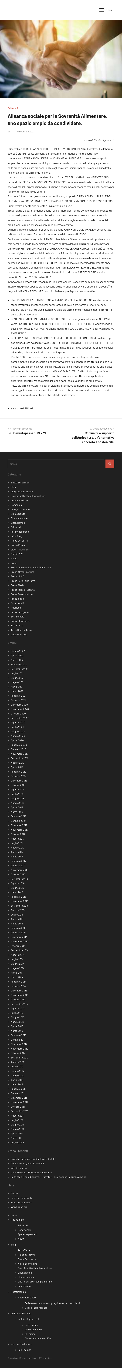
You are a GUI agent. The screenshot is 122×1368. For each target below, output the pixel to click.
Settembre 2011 (19, 1111)
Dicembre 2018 (19, 780)
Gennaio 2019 (18, 775)
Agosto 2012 (18, 1061)
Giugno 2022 (18, 650)
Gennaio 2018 (18, 820)
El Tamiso (30, 1333)
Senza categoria (20, 611)
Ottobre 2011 (18, 1106)
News (14, 558)
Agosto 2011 (17, 1115)
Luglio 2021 (17, 673)
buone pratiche (19, 500)
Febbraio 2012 (18, 1088)
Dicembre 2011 (19, 1097)
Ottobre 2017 (18, 834)
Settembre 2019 (19, 758)
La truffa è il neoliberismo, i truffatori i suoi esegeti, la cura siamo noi (49, 1176)
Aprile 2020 (17, 740)
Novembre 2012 (19, 1048)
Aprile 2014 (17, 972)
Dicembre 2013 (19, 990)
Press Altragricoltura (22, 571)
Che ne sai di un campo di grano (35, 1281)
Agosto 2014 (18, 954)
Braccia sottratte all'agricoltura (28, 495)
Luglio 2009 (17, 1142)
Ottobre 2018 (18, 784)
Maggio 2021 (17, 682)
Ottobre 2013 (18, 999)
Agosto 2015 (17, 910)
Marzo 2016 (17, 892)
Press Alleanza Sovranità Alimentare (31, 567)
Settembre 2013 (19, 1003)
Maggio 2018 (17, 802)
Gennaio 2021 (18, 700)
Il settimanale (18, 1291)
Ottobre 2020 (18, 713)
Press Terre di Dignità (23, 589)
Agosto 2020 (18, 722)
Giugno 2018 (17, 798)
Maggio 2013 (17, 1021)
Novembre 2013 (19, 994)
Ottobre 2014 (18, 945)
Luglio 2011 (17, 1119)
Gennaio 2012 (18, 1093)
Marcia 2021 (17, 553)
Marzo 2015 (17, 923)
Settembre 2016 (19, 878)
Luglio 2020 (17, 726)
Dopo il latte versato (36, 1307)
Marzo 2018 (17, 811)
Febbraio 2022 (19, 664)
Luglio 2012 (17, 1066)
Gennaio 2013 (18, 1039)
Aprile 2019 (17, 767)
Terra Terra (17, 625)
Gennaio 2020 (18, 749)
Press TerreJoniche (22, 594)
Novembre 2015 (19, 901)
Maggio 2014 (17, 968)
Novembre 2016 (19, 869)
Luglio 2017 (17, 843)
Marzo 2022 (17, 659)
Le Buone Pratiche (21, 1313)
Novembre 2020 (20, 708)
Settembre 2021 (20, 668)
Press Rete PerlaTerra (23, 580)
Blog (13, 486)
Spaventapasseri (20, 620)
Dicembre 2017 (19, 825)
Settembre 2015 (19, 905)
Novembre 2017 (19, 829)
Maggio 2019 (17, 762)
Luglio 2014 (17, 959)
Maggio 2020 (18, 735)
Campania (16, 504)
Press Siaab (17, 585)
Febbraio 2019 (18, 771)
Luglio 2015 (17, 914)
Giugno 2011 (17, 1124)
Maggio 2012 (17, 1075)
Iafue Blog (16, 536)
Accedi (14, 1193)
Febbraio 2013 (18, 1035)
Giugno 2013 (17, 1017)
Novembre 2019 (19, 753)
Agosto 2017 (17, 838)
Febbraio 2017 (18, 860)
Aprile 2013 (17, 1026)
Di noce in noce (19, 518)
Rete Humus (31, 1324)
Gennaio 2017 (18, 865)
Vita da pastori (19, 1167)
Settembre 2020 (20, 717)
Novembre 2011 (19, 1102)
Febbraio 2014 (18, 981)
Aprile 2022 (17, 655)
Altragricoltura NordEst (38, 1338)
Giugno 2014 (17, 963)
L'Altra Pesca (18, 544)
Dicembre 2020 (19, 704)
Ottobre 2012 (18, 1052)
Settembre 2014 (20, 950)
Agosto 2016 (17, 883)
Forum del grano (20, 531)
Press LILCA (17, 576)
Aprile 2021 (17, 686)
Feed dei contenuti (21, 1197)
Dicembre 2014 (19, 936)
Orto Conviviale (33, 1329)
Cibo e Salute (18, 513)
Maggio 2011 (17, 1128)
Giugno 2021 (17, 677)
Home (14, 1215)
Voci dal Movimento (21, 1344)
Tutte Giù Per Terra (21, 629)
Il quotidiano (18, 1219)
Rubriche (16, 607)
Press (14, 562)
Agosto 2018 (17, 789)
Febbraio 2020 (19, 744)
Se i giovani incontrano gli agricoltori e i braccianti (52, 1303)
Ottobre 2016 (18, 874)
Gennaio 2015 (18, 932)
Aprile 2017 (17, 851)
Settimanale (17, 616)
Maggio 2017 (17, 847)
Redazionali (17, 603)
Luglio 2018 (17, 793)
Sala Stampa (24, 1349)
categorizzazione (20, 509)
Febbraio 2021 (18, 695)
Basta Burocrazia (20, 482)
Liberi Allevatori (20, 549)
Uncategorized (19, 634)
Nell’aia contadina (27, 1263)
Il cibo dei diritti (19, 540)
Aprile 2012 (17, 1079)
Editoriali (13, 108)
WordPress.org (19, 1206)
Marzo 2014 (17, 977)
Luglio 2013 (17, 1012)
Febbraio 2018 (18, 816)
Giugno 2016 (17, 887)
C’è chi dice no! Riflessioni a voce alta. (31, 1172)
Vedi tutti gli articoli (28, 1319)
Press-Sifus (17, 598)
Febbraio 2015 (18, 927)
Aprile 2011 (17, 1133)
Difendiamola (18, 522)
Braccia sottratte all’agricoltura (35, 1268)
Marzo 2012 (17, 1084)
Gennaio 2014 (18, 985)
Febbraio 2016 (18, 896)
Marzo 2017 (17, 856)
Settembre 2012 (20, 1057)
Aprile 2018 (17, 807)
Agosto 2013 (17, 1008)
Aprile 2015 (17, 918)
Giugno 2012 (17, 1070)
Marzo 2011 (17, 1137)
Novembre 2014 (19, 941)
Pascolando (24, 1285)
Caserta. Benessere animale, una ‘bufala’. (33, 1158)
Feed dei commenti (21, 1202)
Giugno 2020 (18, 731)
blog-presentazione (22, 491)
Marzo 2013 (17, 1030)
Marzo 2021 (17, 691)
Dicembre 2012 (19, 1044)
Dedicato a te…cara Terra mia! (27, 1163)
